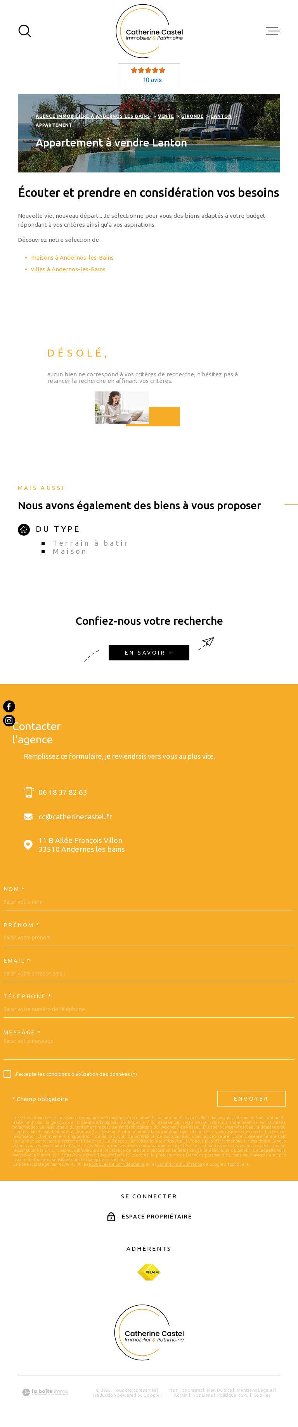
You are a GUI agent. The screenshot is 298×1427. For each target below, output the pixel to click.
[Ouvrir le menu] (273, 31)
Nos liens (202, 1395)
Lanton (221, 116)
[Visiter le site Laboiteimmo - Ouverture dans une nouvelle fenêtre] (45, 1392)
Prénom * (21, 925)
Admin (181, 1395)
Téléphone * (27, 996)
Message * (22, 1032)
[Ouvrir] (25, 31)
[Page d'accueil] (149, 31)
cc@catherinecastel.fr (75, 816)
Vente (166, 116)
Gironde (192, 116)
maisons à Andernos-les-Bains (72, 257)
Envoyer (251, 1099)
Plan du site (219, 1390)
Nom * (14, 889)
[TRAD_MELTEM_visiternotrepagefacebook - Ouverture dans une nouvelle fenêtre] (9, 706)
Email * (17, 960)
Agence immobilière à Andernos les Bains (93, 116)
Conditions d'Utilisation (179, 1164)
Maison (70, 551)
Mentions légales (255, 1390)
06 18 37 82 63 (62, 792)
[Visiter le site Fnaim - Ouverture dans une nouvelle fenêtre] (149, 1272)
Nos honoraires (185, 1390)
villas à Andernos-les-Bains (68, 269)
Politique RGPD (233, 1395)
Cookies (261, 1395)
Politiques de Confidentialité (117, 1164)
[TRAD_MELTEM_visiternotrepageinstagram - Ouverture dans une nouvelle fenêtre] (9, 721)
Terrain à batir (91, 543)
